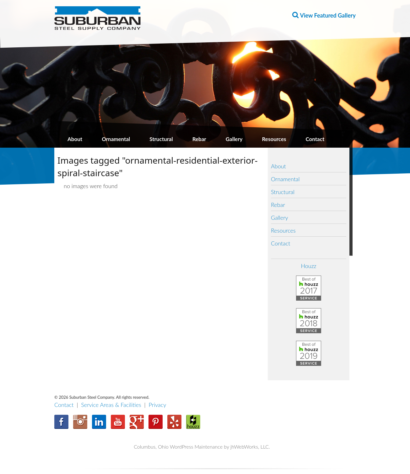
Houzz (308, 265)
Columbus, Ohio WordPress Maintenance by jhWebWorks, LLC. (202, 447)
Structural (161, 139)
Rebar (199, 139)
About (74, 139)
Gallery (234, 139)
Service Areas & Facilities (111, 404)
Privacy (157, 404)
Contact (314, 139)
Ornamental (116, 139)
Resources (274, 139)
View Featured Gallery (328, 15)
